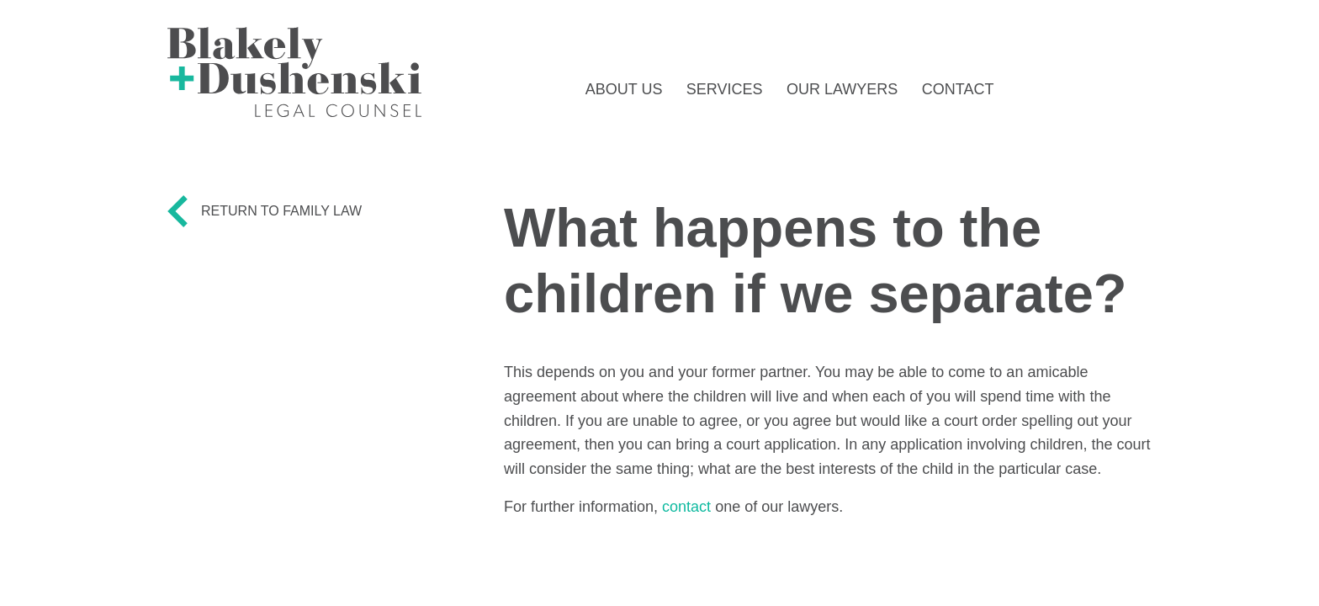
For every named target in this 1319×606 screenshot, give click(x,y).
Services (724, 89)
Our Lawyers (842, 89)
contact (686, 506)
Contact (958, 89)
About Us (624, 89)
